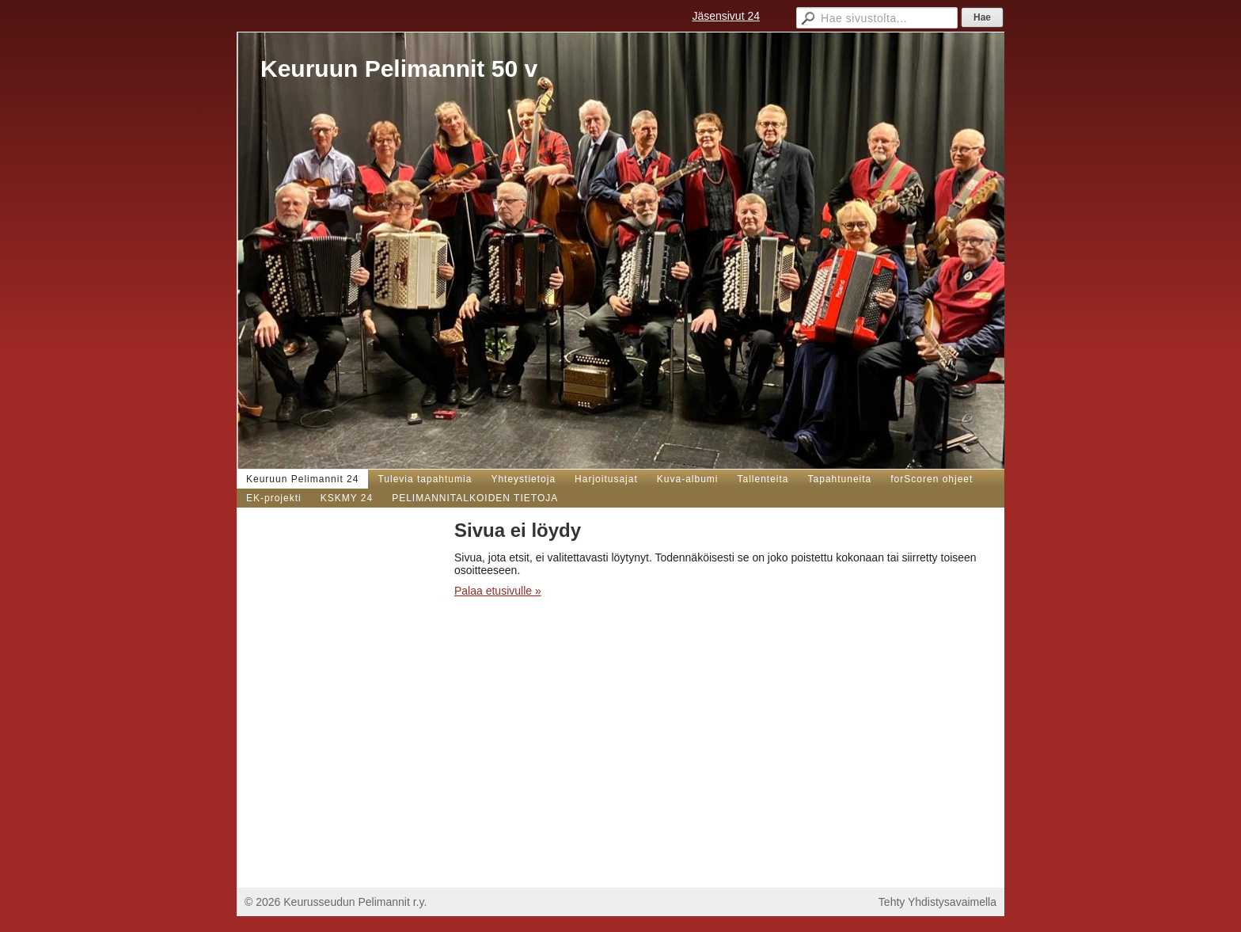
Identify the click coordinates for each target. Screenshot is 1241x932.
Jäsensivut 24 (726, 16)
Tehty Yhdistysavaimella (937, 902)
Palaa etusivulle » (497, 590)
